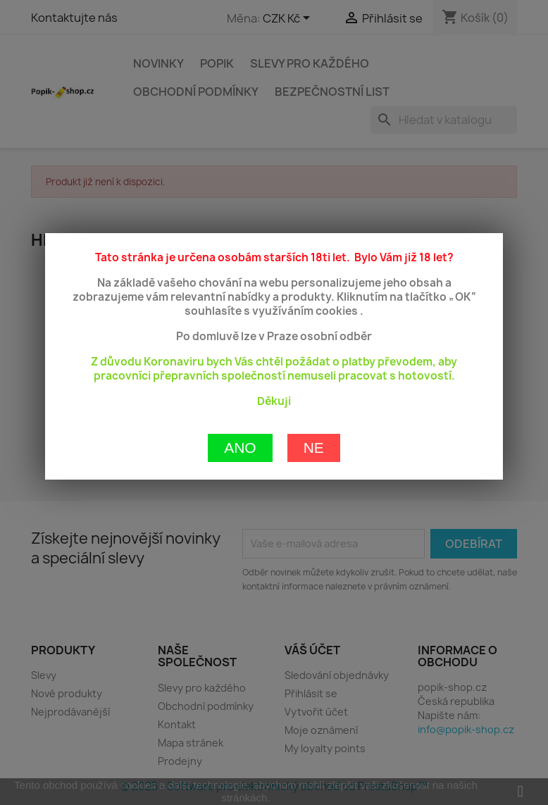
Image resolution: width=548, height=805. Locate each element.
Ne (314, 398)
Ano (240, 398)
